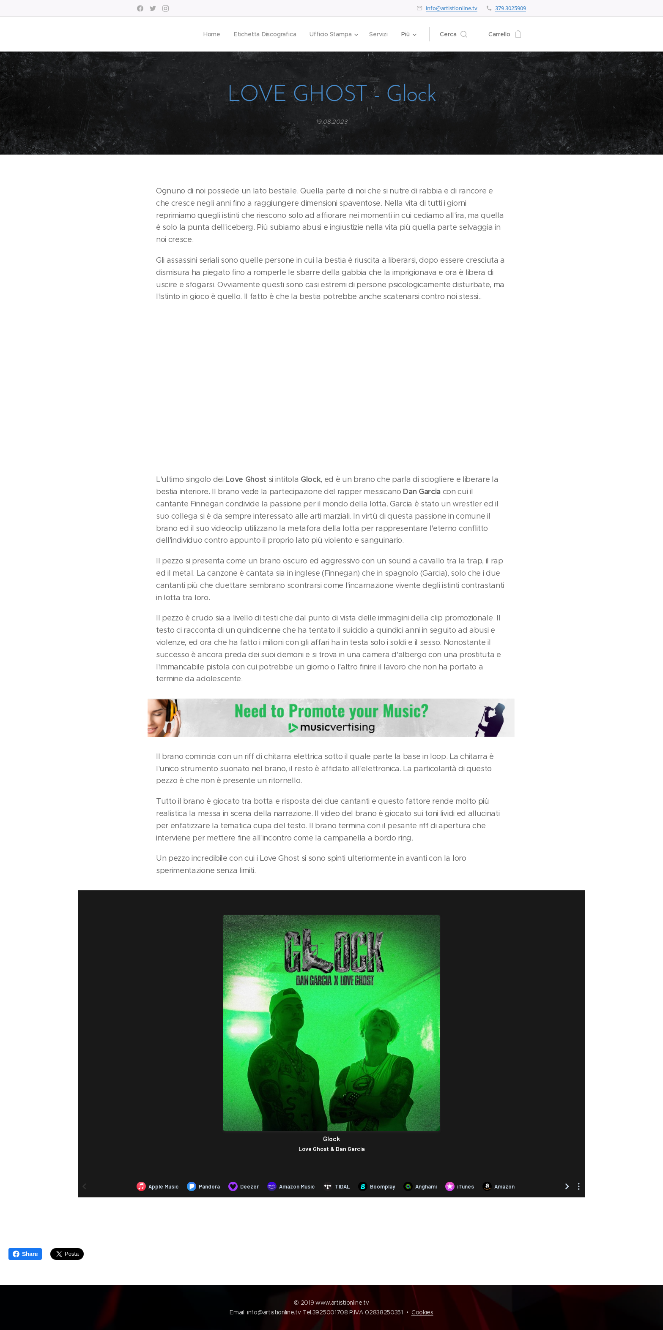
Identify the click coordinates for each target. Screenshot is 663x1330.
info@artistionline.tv (451, 8)
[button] (453, 34)
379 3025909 (510, 8)
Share (25, 1254)
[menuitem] (211, 34)
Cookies (422, 1312)
